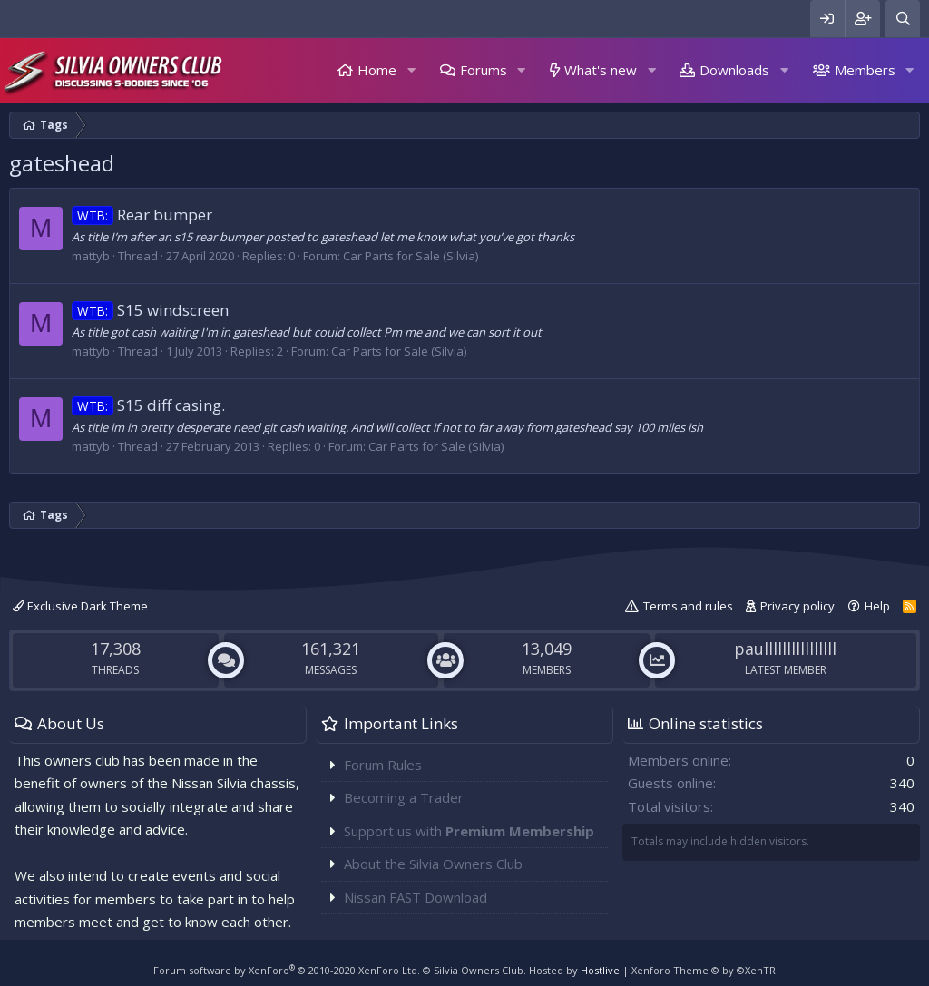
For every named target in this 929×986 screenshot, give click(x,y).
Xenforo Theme (703, 970)
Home (376, 70)
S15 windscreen (150, 309)
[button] (411, 70)
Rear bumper (142, 214)
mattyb (91, 256)
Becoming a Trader (404, 797)
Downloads (734, 70)
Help (877, 606)
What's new (600, 70)
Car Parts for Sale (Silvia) (410, 256)
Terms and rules (688, 606)
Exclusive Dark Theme (80, 606)
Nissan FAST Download (415, 897)
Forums (483, 70)
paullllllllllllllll (785, 648)
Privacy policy (797, 606)
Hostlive (600, 970)
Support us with (469, 831)
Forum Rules (383, 765)
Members (865, 70)
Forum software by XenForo (286, 970)
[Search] (902, 18)
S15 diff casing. (148, 405)
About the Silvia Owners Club (433, 863)
